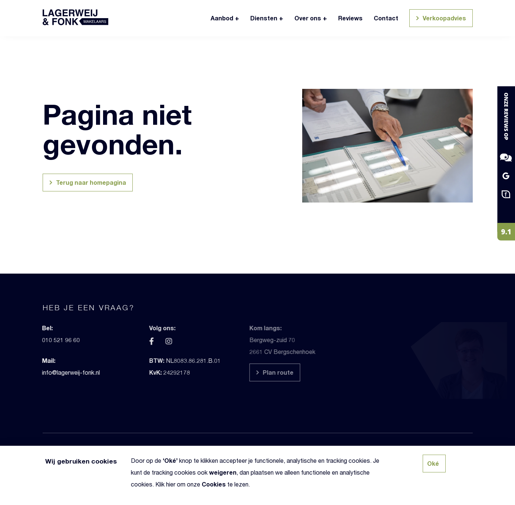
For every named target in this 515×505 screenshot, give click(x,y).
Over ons (307, 17)
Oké (170, 460)
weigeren (223, 472)
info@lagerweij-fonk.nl (58, 372)
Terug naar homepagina (86, 183)
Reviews (350, 17)
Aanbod (222, 17)
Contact (386, 17)
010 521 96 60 (48, 339)
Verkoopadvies (440, 19)
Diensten (263, 17)
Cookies (214, 484)
